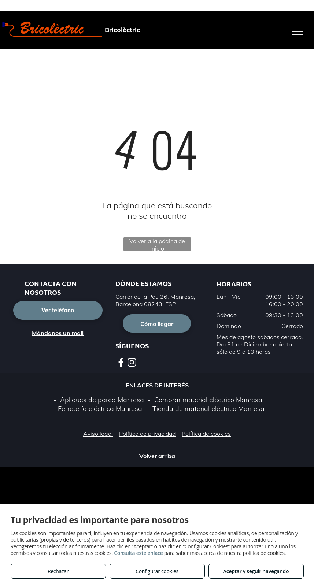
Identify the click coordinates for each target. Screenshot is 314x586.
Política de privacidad (147, 433)
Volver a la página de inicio (157, 244)
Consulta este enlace (138, 552)
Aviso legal (98, 433)
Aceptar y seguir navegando (256, 571)
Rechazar (58, 571)
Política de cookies (206, 433)
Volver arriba (157, 456)
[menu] (297, 31)
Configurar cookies (157, 571)
